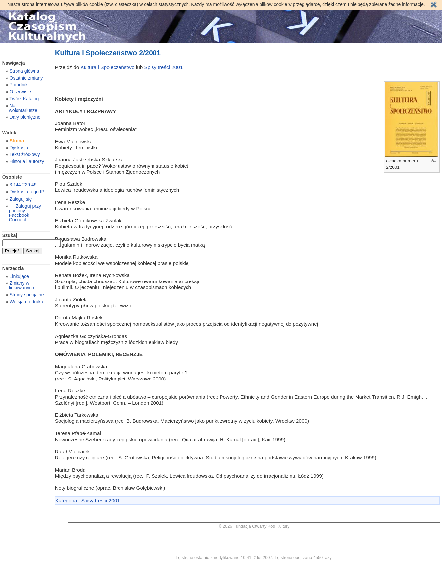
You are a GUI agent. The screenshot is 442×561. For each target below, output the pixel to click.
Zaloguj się (20, 199)
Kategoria (66, 500)
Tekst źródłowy (24, 154)
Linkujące (19, 276)
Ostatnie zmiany (26, 78)
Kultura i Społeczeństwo (108, 67)
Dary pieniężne (24, 117)
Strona (16, 140)
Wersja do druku (26, 301)
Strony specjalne (26, 294)
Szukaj (9, 235)
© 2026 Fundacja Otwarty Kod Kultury (254, 526)
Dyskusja (18, 147)
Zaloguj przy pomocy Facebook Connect (25, 212)
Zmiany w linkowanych (21, 285)
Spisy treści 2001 (163, 67)
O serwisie (20, 91)
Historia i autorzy (26, 161)
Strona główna (24, 71)
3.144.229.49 (22, 184)
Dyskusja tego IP (26, 191)
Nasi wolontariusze (23, 108)
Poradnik (18, 84)
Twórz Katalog (24, 98)
